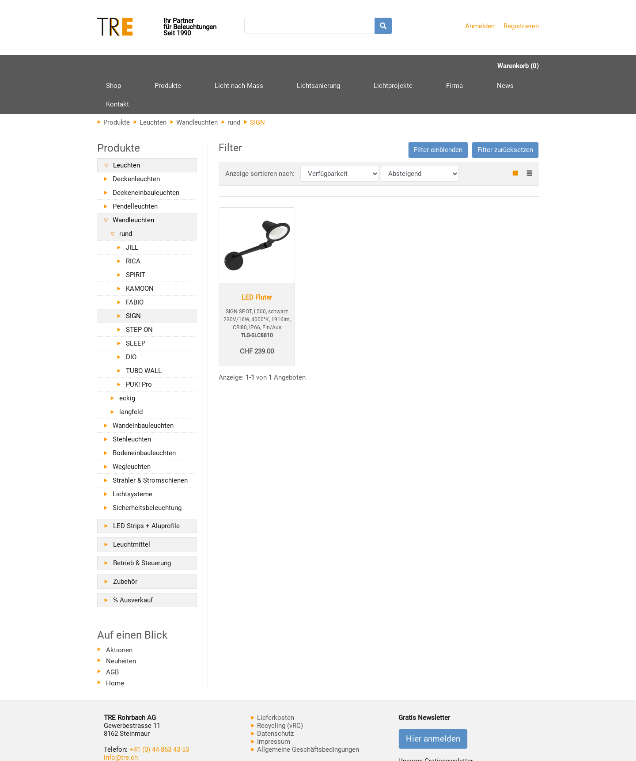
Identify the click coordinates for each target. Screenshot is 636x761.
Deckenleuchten (136, 141)
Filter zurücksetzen (505, 112)
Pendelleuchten (135, 169)
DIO (131, 319)
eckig (127, 361)
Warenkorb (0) (518, 66)
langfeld (131, 374)
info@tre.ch (121, 720)
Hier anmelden (433, 701)
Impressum (270, 704)
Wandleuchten (194, 85)
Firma (375, 66)
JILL (132, 210)
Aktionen (119, 612)
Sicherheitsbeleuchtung (147, 470)
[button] (438, 112)
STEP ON (139, 292)
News (409, 66)
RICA (133, 224)
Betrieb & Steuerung (142, 525)
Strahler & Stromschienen (150, 443)
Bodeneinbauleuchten (144, 415)
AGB (112, 635)
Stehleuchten (132, 402)
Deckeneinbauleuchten (146, 155)
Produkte (152, 69)
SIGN (133, 278)
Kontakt (446, 66)
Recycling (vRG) (277, 688)
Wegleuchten (132, 429)
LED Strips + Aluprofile (146, 488)
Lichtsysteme (132, 456)
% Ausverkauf (133, 563)
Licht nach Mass (207, 66)
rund (230, 85)
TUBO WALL (144, 333)
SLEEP (135, 306)
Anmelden (480, 26)
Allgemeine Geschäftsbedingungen (305, 712)
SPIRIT (135, 237)
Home (115, 646)
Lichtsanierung (270, 66)
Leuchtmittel (131, 507)
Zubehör (125, 544)
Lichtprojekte (329, 66)
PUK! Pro (139, 347)
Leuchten (150, 85)
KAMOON (140, 251)
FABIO (135, 265)
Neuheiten (121, 624)
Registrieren (521, 26)
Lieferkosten (272, 680)
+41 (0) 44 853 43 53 (159, 712)
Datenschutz (272, 696)
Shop (113, 66)
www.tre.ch (120, 728)
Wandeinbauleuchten (143, 388)
